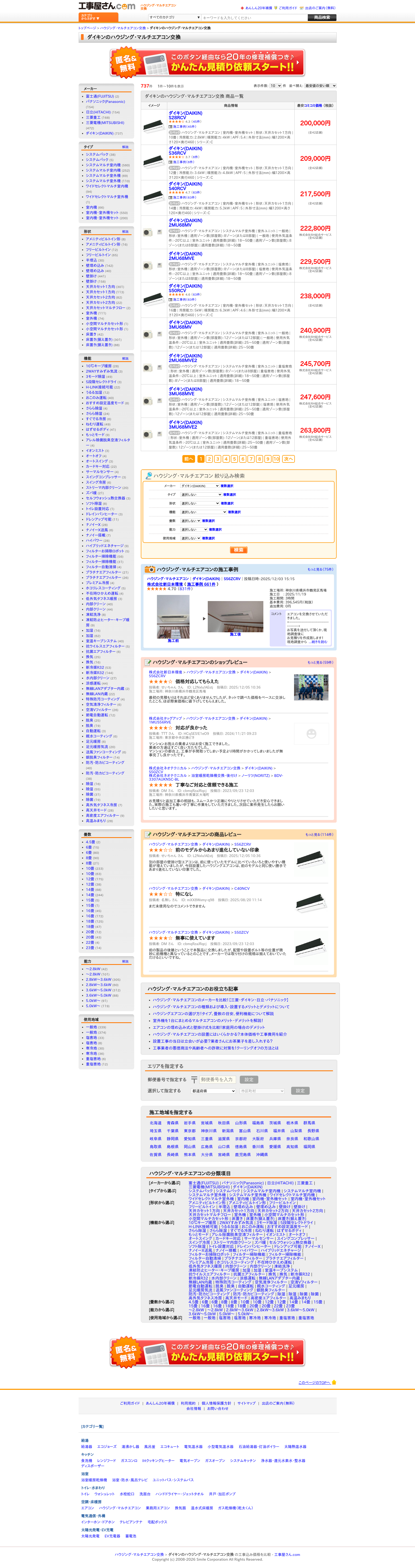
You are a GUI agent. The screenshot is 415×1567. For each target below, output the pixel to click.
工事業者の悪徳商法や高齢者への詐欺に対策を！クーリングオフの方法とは (216, 1048)
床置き (91, 334)
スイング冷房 (96, 482)
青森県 (173, 1123)
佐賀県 (156, 1155)
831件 (185, 589)
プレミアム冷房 (97, 583)
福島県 (258, 1123)
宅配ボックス (157, 1522)
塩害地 (91, 1037)
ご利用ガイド (288, 8)
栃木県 (292, 1123)
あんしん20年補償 (258, 8)
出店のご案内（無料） (320, 8)
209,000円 (315, 158)
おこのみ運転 (96, 398)
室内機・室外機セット (102, 212)
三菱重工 (93, 117)
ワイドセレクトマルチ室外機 (107, 197)
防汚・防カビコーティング (105, 762)
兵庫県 (275, 1139)
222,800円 (315, 228)
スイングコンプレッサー (103, 477)
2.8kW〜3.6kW (98, 985)
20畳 (90, 932)
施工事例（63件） (185, 197)
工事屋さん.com (287, 1554)
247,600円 (315, 397)
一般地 (91, 1027)
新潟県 (228, 1131)
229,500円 (315, 262)
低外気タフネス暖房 (101, 599)
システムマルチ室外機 (103, 175)
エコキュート (169, 1447)
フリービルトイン (98, 249)
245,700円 (315, 364)
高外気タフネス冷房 (101, 805)
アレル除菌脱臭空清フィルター (237, 1234)
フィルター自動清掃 (101, 567)
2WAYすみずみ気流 (102, 371)
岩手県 (190, 1123)
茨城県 (275, 1123)
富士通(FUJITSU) (100, 96)
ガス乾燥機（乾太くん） (235, 1508)
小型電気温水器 (221, 1447)
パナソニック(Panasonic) (105, 101)
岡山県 (190, 1147)
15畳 (90, 900)
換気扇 (180, 1508)
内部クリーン (96, 604)
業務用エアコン (158, 1508)
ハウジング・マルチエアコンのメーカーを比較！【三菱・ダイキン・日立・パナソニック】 (221, 1000)
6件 (195, 156)
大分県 (207, 1155)
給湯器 (86, 1447)
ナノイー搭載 (96, 535)
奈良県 (292, 1139)
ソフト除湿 (94, 503)
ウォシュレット (104, 1494)
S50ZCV (156, 772)
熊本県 (190, 1155)
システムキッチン (243, 1461)
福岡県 (309, 1147)
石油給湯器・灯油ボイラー (258, 1447)
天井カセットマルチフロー (105, 308)
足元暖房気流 (97, 747)
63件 (196, 192)
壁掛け (91, 276)
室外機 (91, 313)
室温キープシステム (101, 641)
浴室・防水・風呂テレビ (130, 1480)
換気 (89, 657)
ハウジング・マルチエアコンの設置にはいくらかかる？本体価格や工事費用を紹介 (220, 1034)
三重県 (207, 1139)
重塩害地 (93, 1059)
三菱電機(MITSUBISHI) (105, 123)
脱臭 (89, 720)
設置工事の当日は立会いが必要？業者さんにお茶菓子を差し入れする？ (213, 1041)
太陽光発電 (90, 1536)
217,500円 (315, 194)
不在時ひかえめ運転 (102, 593)
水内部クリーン (98, 678)
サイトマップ (246, 1403)
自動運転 (93, 731)
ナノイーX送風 (97, 530)
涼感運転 (93, 683)
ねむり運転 (94, 424)
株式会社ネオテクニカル (168, 768)
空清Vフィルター (98, 710)
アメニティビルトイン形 (103, 239)
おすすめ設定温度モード (105, 403)
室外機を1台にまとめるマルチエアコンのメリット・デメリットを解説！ (208, 1021)
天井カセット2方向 (100, 297)
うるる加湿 (94, 392)
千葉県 (173, 1131)
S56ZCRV (232, 579)
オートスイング (97, 461)
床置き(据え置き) (99, 339)
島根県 (173, 1147)
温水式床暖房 (202, 1508)
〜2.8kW (93, 969)
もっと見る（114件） (319, 834)
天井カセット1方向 (100, 286)
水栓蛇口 (127, 1494)
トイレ (85, 1494)
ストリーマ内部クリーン (103, 487)
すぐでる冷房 (96, 419)
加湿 (89, 630)
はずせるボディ (97, 429)
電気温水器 (193, 1447)
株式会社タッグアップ (165, 718)
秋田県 (224, 1123)
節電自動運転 (97, 715)
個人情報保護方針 (216, 1403)
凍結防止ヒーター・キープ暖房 (214, 1270)
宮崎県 (224, 1155)
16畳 (90, 911)
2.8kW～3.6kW (98, 979)
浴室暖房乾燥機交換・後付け (214, 775)
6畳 (89, 847)
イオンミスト (95, 450)
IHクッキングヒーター (158, 1461)
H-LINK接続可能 (99, 387)
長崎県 (173, 1155)
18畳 (90, 921)
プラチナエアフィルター (103, 572)
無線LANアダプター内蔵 (105, 688)
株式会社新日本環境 (165, 584)
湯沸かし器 (130, 1447)
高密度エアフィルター (102, 815)
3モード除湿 (95, 376)
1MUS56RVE (160, 722)
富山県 (245, 1131)
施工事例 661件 (201, 584)
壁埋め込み (95, 265)
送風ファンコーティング (103, 752)
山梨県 (296, 1131)
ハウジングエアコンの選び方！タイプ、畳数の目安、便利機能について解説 (213, 1014)
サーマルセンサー (100, 472)
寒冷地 (91, 1048)
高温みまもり (96, 821)
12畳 (90, 879)
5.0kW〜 (93, 1000)
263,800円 (315, 430)
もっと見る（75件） (321, 569)
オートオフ (94, 456)
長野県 (313, 1131)
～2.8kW (93, 974)
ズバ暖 (91, 493)
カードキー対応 (98, 466)
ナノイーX (93, 524)
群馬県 (309, 1123)
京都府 (241, 1139)
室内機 (91, 207)
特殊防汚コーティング (103, 699)
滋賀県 (224, 1139)
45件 (196, 121)
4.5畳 (90, 842)
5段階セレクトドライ (101, 382)
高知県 (292, 1147)
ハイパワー (94, 540)
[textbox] (254, 18)
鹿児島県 (243, 1155)
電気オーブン (189, 1461)
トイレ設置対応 (97, 509)
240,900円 (315, 330)
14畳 (90, 889)
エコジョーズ (106, 1447)
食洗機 (86, 1461)
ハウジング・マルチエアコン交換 (211, 672)
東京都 (190, 1131)
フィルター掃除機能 (101, 556)
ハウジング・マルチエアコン (168, 579)
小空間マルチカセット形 (104, 324)
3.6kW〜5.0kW (98, 995)
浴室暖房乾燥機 (94, 1480)
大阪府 (258, 1139)
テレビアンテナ (131, 1522)
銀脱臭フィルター (99, 757)
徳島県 (241, 1147)
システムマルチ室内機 (103, 165)
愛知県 (190, 1139)
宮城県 (207, 1123)
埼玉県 (156, 1131)
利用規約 (188, 1403)
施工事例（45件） (185, 126)
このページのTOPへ (317, 1382)
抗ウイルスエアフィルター (105, 646)
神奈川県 (209, 1131)
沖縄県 (262, 1155)
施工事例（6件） (184, 161)
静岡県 (173, 1139)
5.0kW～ (93, 1006)
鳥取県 (156, 1147)
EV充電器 (112, 1536)
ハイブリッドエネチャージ (105, 546)
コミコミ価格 (313, 105)
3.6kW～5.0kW (98, 990)
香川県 (258, 1147)
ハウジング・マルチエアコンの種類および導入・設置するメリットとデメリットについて (221, 1007)
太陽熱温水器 (295, 1447)
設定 (249, 1079)
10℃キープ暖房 (99, 366)
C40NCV (242, 888)
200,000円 (315, 123)
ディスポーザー (93, 1466)
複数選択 (226, 485)
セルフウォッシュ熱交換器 (105, 498)
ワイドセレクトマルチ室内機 (107, 186)
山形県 (241, 1123)
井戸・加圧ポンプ (222, 1494)
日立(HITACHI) (98, 112)
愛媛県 (275, 1147)
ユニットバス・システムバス (173, 1480)
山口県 (224, 1147)
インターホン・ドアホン (98, 1522)
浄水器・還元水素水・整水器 (283, 1461)
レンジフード (106, 1461)
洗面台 (145, 1494)
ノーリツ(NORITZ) (256, 775)
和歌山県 (311, 1139)
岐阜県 (156, 1139)
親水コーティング (99, 736)
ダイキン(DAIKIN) (100, 133)
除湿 (89, 784)
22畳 (90, 942)
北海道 (156, 1123)
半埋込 (91, 260)
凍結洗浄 (93, 614)
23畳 (90, 948)
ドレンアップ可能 (99, 519)
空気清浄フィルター (101, 704)
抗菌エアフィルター (101, 651)
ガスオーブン (215, 1461)
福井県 (279, 1131)
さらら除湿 (94, 408)
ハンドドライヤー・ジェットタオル (180, 1494)
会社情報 (193, 1408)
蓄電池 (130, 1536)
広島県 (207, 1147)
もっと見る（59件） (321, 662)
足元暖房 (93, 741)
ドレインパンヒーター (102, 514)
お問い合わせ (218, 1408)
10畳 (90, 868)
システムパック (97, 154)
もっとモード (95, 435)
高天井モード (96, 810)
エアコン (87, 1508)
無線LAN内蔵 (97, 694)
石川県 (262, 1131)
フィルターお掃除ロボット (105, 551)
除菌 (89, 794)
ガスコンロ (129, 1461)
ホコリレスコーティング (103, 588)
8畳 (89, 858)
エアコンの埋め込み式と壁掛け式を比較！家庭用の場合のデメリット (209, 1027)
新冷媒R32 (95, 667)
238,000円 (315, 296)
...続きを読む (318, 642)
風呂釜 (149, 1447)
